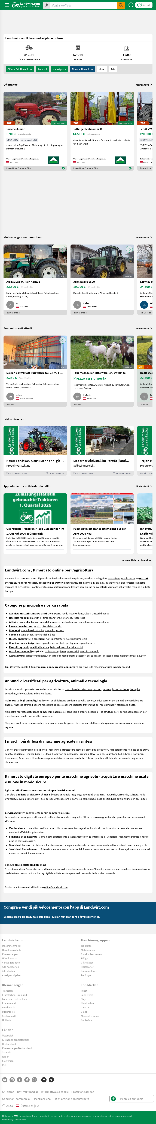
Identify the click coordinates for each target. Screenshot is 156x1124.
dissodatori (48, 626)
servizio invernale (89, 651)
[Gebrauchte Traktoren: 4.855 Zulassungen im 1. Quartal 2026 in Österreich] (35, 523)
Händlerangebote (11, 950)
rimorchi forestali (84, 622)
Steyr (145, 749)
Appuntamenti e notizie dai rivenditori (28, 486)
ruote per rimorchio (76, 638)
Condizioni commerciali (16, 1099)
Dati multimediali (27, 1092)
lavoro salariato (73, 704)
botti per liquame (69, 643)
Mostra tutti (144, 84)
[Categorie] (44, 1079)
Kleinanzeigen (10, 954)
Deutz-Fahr (87, 1020)
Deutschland (9, 1044)
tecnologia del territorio (116, 689)
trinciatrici (77, 647)
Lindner (30, 753)
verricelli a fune (65, 622)
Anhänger (86, 975)
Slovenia (21, 798)
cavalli (81, 700)
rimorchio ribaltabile (32, 630)
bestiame (72, 700)
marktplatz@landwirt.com (14, 1119)
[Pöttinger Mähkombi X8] (102, 131)
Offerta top (11, 84)
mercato (9, 586)
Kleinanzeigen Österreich (15, 1039)
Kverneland (11, 758)
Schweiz (6, 1052)
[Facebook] (19, 1079)
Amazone (24, 758)
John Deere (54, 613)
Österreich (7, 1035)
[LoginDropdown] (143, 5)
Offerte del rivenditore (19, 69)
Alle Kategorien (10, 966)
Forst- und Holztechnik (14, 999)
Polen (5, 1065)
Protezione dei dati (82, 1092)
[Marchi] (51, 1079)
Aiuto (7, 1106)
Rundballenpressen (91, 954)
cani (97, 700)
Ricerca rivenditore (82, 69)
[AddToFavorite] (62, 96)
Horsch (36, 758)
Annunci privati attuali (18, 328)
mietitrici (36, 617)
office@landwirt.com (56, 887)
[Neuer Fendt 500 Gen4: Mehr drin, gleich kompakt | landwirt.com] (35, 451)
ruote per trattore (55, 638)
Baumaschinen (89, 971)
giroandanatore (51, 617)
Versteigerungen (11, 962)
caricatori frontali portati (61, 655)
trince (30, 634)
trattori (97, 689)
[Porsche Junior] (35, 131)
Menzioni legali (43, 1099)
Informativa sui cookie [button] (55, 1092)
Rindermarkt (9, 1003)
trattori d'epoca (100, 613)
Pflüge (84, 958)
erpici (37, 626)
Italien (5, 1056)
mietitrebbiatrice (39, 647)
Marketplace (59, 69)
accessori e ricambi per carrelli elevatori (124, 655)
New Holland (76, 613)
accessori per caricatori (89, 655)
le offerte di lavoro (31, 704)
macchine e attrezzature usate (65, 749)
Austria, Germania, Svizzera (123, 794)
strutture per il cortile (115, 711)
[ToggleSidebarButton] (7, 5)
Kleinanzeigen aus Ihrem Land (23, 237)
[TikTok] (27, 1079)
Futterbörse (8, 1011)
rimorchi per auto (54, 630)
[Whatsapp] (34, 1079)
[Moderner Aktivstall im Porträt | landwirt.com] (102, 451)
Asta (113, 69)
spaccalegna (102, 622)
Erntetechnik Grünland (14, 994)
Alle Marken (8, 971)
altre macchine (44, 716)
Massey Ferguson (79, 753)
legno (48, 693)
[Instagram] (12, 1079)
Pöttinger (138, 753)
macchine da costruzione (78, 689)
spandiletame (87, 643)
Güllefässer (87, 962)
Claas (87, 613)
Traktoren (86, 945)
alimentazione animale (29, 693)
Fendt (65, 613)
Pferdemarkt (9, 1007)
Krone (128, 753)
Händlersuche (9, 958)
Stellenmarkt (9, 1016)
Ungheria (10, 798)
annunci (42, 69)
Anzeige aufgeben (11, 975)
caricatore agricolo (55, 651)
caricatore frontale (36, 655)
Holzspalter (87, 966)
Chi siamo (8, 1092)
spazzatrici (73, 651)
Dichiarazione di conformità (72, 1099)
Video (102, 69)
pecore (90, 700)
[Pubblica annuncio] (131, 5)
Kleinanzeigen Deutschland (17, 1048)
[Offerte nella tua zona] (46, 5)
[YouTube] (4, 1079)
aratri (58, 626)
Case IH (39, 753)
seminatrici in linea (45, 634)
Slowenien (8, 1060)
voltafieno (66, 617)
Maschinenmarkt (11, 945)
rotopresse (79, 617)
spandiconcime (50, 643)
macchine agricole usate (121, 578)
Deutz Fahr (111, 753)
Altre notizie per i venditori (137, 560)
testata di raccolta (60, 647)
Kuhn (121, 753)
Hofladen (7, 1020)
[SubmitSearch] (121, 5)
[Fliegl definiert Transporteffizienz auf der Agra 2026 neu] (102, 523)
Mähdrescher (88, 950)
